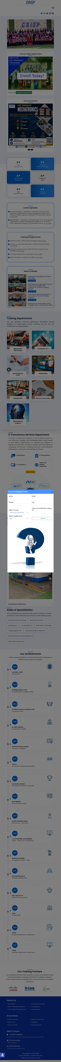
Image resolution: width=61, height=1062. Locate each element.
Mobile (11, 502)
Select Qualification (15, 516)
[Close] (52, 491)
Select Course (13, 510)
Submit (42, 518)
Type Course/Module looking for (42, 509)
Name (11, 496)
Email (33, 496)
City (33, 502)
